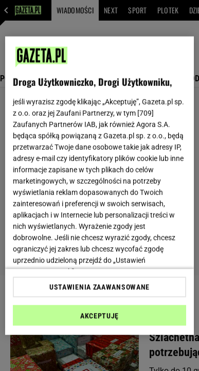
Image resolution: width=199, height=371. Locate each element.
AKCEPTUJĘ (99, 316)
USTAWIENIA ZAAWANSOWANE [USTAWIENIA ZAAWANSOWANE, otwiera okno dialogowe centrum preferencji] (99, 287)
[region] (99, 185)
